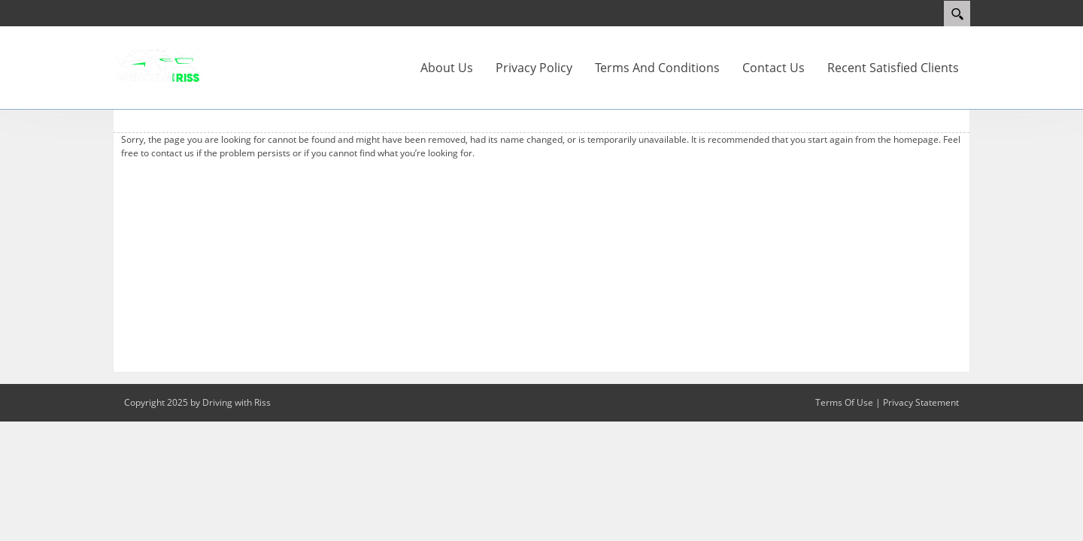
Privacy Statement (921, 402)
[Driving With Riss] (158, 64)
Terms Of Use (844, 402)
